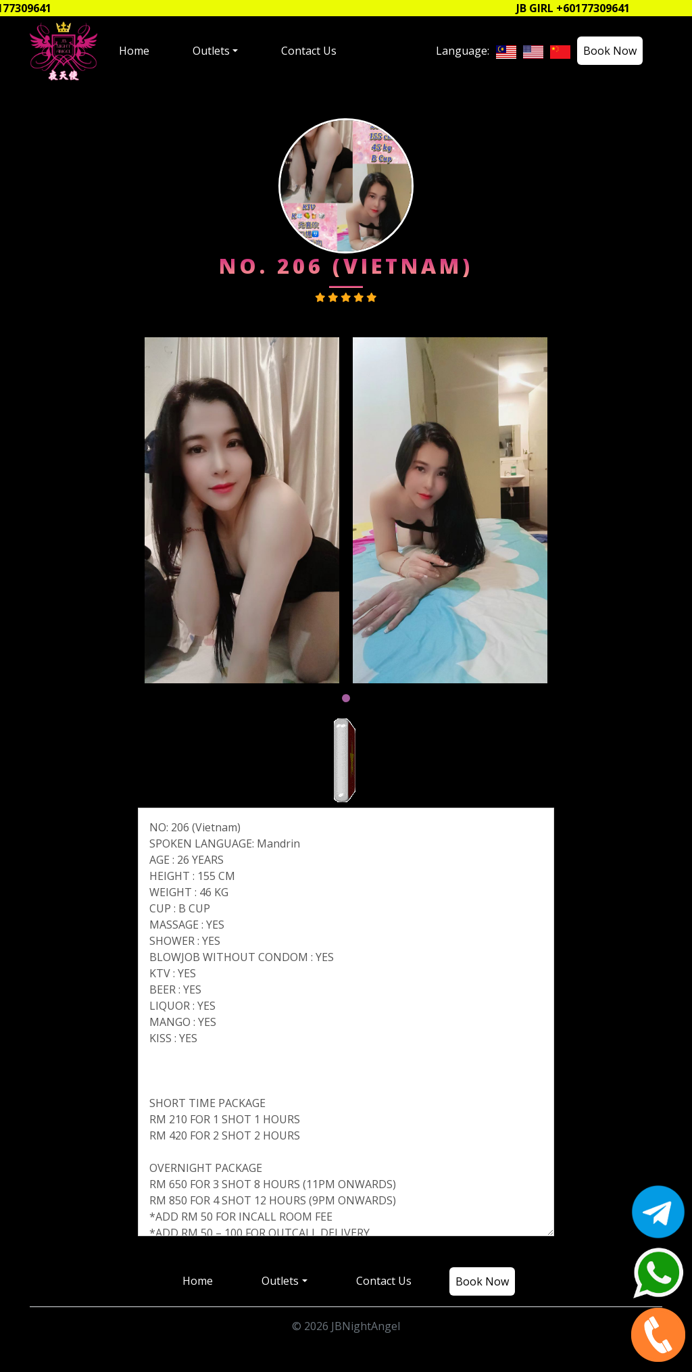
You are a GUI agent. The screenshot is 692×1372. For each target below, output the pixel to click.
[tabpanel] (242, 510)
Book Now (610, 50)
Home (134, 50)
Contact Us (309, 50)
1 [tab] (346, 698)
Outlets (211, 50)
